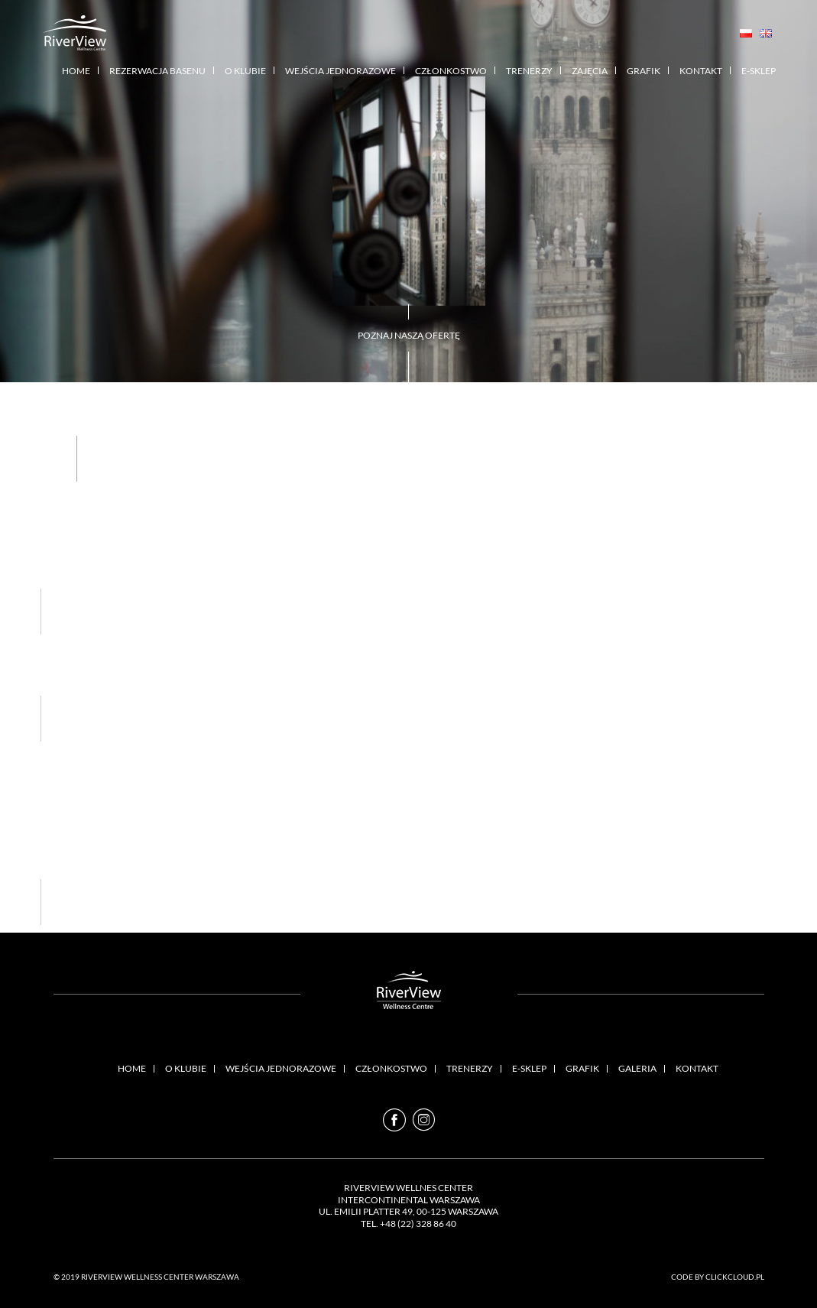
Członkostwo (451, 70)
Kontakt (700, 70)
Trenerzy (529, 70)
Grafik (643, 70)
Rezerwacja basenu (157, 70)
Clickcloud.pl (734, 1276)
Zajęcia (590, 70)
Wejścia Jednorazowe (340, 70)
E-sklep (758, 70)
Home (76, 70)
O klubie (245, 70)
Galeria (637, 1068)
